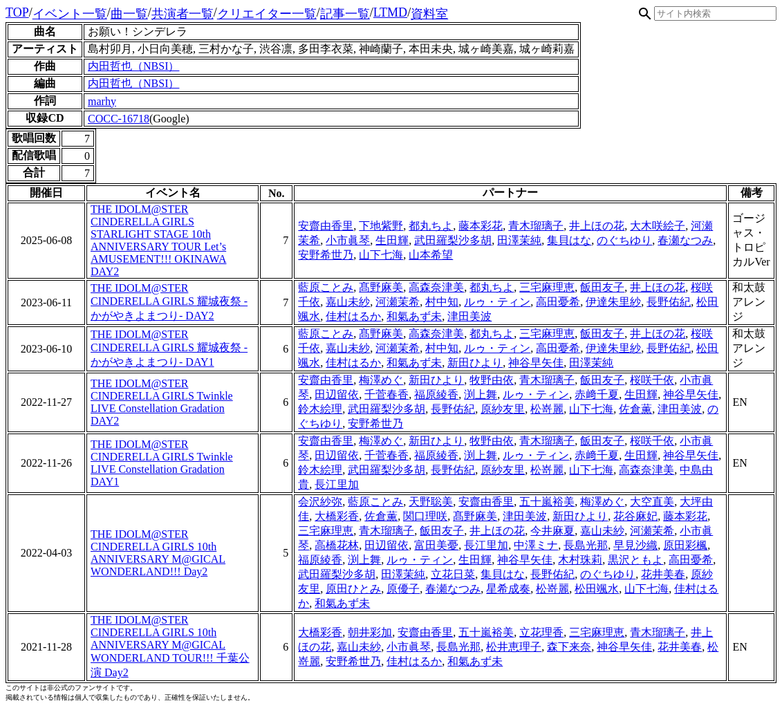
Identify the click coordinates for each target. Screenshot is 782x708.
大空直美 (652, 501)
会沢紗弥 (320, 501)
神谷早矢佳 (536, 363)
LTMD (390, 12)
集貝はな (569, 240)
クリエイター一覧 (267, 14)
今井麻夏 (552, 531)
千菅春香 (386, 394)
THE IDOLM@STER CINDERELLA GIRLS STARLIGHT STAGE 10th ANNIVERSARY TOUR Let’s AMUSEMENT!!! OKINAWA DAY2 (158, 240)
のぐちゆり (624, 240)
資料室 (429, 14)
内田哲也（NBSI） (133, 66)
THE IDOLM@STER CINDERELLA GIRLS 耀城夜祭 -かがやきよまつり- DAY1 (169, 348)
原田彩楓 (685, 545)
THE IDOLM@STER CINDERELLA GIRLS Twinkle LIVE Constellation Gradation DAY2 (162, 402)
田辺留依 (337, 394)
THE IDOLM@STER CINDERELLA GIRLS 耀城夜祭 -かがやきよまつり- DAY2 (169, 302)
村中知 (441, 302)
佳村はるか (353, 316)
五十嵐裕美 (547, 501)
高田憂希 (558, 302)
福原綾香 (436, 394)
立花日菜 (453, 574)
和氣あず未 (414, 316)
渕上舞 (480, 394)
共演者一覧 (182, 14)
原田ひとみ (353, 589)
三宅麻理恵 (547, 287)
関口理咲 (425, 516)
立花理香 (541, 632)
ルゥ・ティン (497, 302)
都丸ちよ (431, 226)
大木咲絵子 (657, 226)
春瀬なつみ (685, 240)
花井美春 (663, 574)
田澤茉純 (519, 240)
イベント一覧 (69, 14)
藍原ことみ (325, 287)
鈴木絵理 (320, 409)
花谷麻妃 (635, 516)
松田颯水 (597, 589)
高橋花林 (337, 545)
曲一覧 (129, 14)
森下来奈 (569, 647)
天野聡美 (431, 501)
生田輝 (392, 240)
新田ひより (475, 363)
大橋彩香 (337, 516)
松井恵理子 (513, 647)
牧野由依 (491, 380)
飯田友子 (602, 287)
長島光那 (586, 545)
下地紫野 (381, 226)
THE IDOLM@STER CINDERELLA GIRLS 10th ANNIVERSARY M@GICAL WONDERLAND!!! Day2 (158, 552)
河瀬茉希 (397, 302)
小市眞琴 (348, 240)
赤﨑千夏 (597, 394)
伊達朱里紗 (613, 302)
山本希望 (431, 255)
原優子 (403, 589)
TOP (17, 12)
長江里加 (337, 484)
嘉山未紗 (348, 302)
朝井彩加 (370, 632)
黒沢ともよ (635, 560)
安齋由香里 (325, 226)
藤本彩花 (480, 226)
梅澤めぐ (381, 380)
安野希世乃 (325, 255)
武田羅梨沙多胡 (453, 240)
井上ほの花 (596, 226)
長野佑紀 (668, 302)
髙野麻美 (381, 287)
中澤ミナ (536, 545)
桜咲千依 (652, 380)
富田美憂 (436, 545)
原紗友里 (503, 409)
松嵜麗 (547, 409)
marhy (102, 101)
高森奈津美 (436, 287)
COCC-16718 (118, 118)
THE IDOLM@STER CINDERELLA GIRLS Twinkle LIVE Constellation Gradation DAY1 (162, 462)
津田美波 (469, 316)
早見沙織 (635, 545)
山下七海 (381, 255)
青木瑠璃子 (536, 226)
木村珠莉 (580, 560)
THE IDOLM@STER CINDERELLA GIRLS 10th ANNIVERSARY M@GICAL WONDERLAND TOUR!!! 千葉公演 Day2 (170, 646)
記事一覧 (345, 14)
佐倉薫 (635, 409)
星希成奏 (508, 589)
